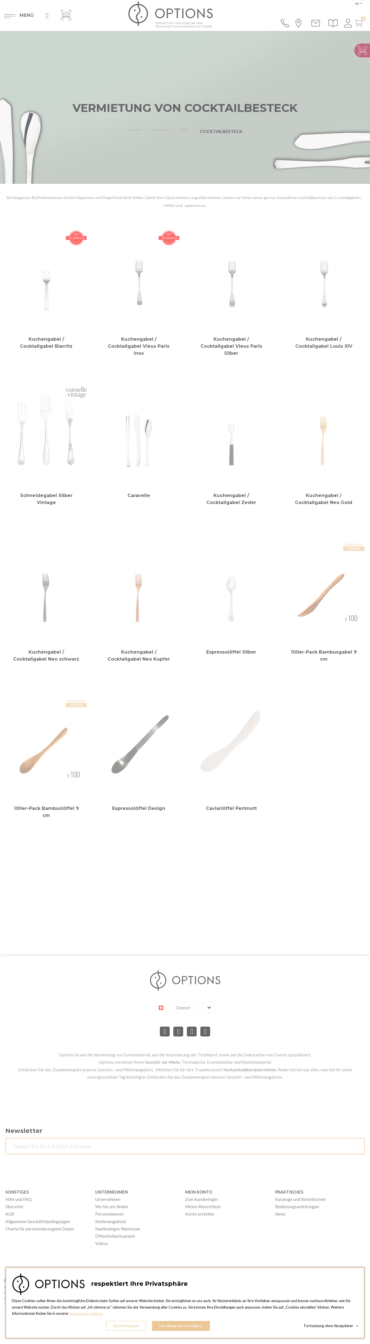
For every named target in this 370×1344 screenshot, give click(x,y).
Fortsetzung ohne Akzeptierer (331, 1327)
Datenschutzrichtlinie (86, 1316)
